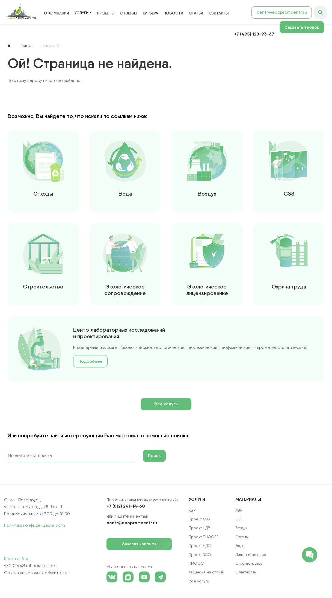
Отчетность (245, 572)
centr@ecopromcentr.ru (282, 12)
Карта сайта (16, 558)
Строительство (249, 563)
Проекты (106, 13)
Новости (173, 13)
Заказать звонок (304, 27)
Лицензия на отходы (206, 572)
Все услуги (166, 403)
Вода (239, 545)
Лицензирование (250, 554)
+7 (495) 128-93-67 (254, 34)
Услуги (81, 13)
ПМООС (196, 563)
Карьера (150, 13)
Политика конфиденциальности (34, 525)
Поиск (154, 455)
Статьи (196, 13)
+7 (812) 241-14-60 (125, 506)
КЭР (238, 510)
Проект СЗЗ (199, 519)
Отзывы (128, 13)
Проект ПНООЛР (204, 537)
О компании (56, 13)
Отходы (241, 537)
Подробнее (90, 361)
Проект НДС (200, 545)
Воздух (241, 528)
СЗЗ (238, 519)
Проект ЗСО (200, 554)
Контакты (219, 13)
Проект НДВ (199, 528)
